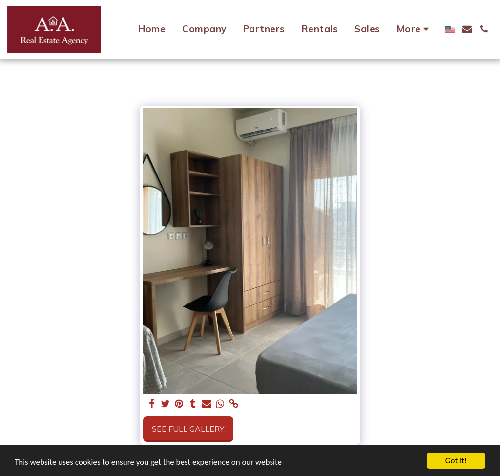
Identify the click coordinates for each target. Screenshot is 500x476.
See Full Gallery (188, 428)
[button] (467, 29)
